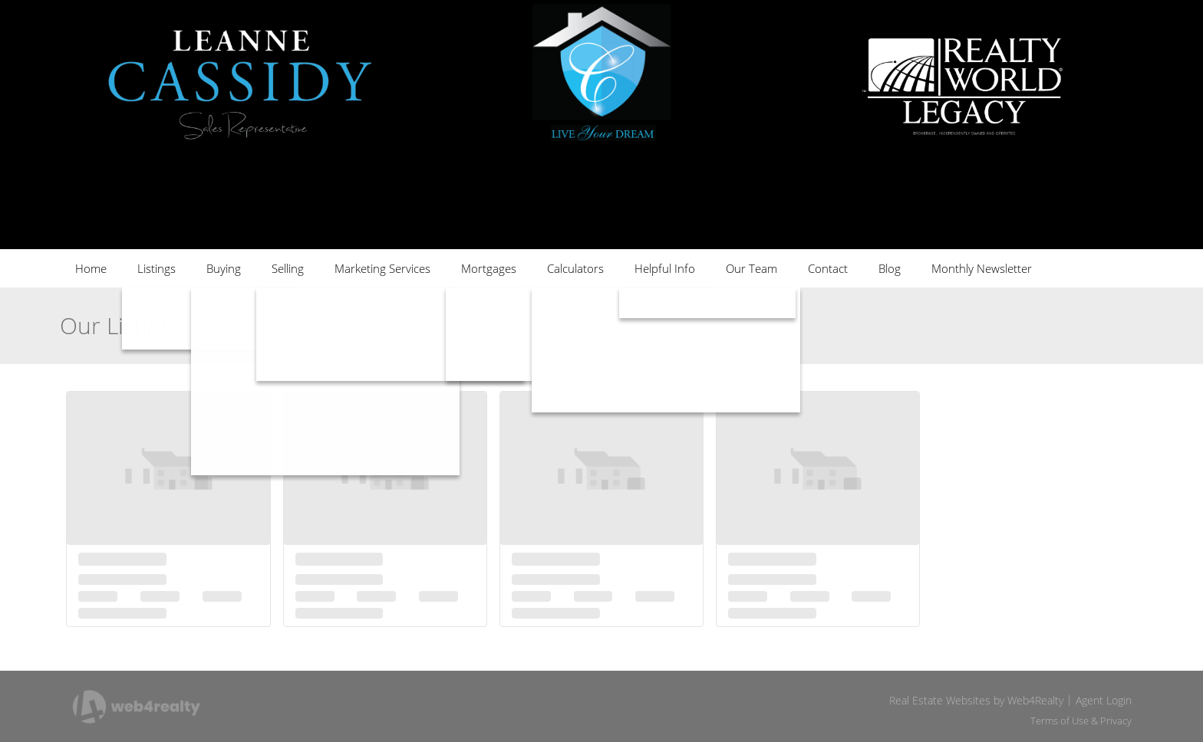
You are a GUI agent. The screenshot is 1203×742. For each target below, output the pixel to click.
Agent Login (1104, 700)
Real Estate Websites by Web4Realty (976, 700)
